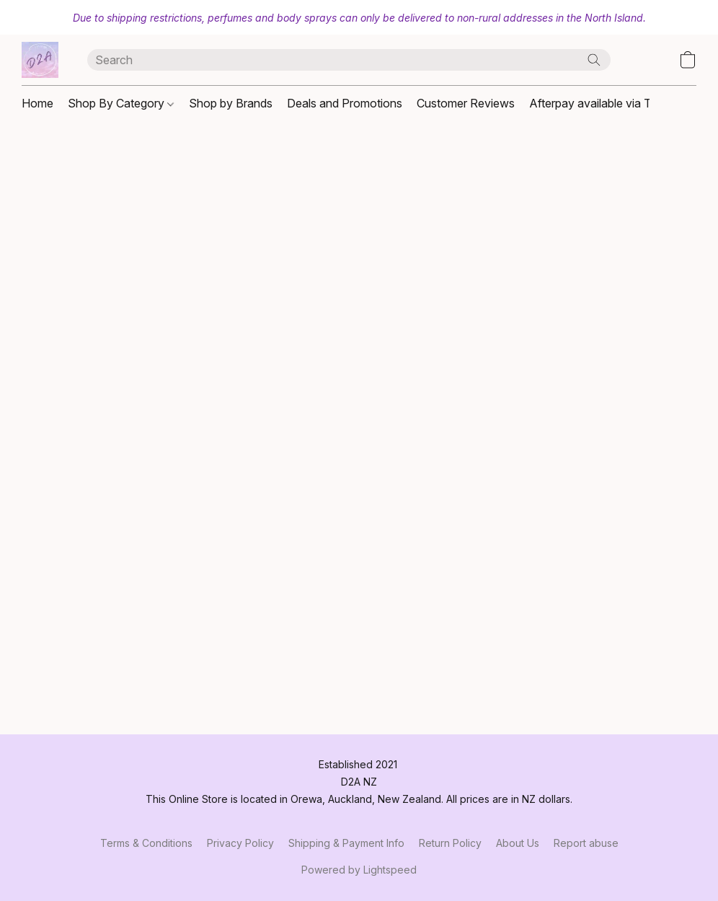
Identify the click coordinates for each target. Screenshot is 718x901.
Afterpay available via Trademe (609, 103)
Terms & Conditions (146, 843)
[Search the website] (594, 60)
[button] (40, 60)
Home (37, 103)
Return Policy (450, 843)
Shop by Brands (230, 103)
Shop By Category (121, 103)
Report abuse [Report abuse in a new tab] (586, 843)
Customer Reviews (466, 103)
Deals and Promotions (344, 103)
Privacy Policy (240, 843)
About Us (517, 843)
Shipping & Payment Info (346, 843)
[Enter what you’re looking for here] (349, 60)
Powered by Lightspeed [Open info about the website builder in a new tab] (359, 869)
